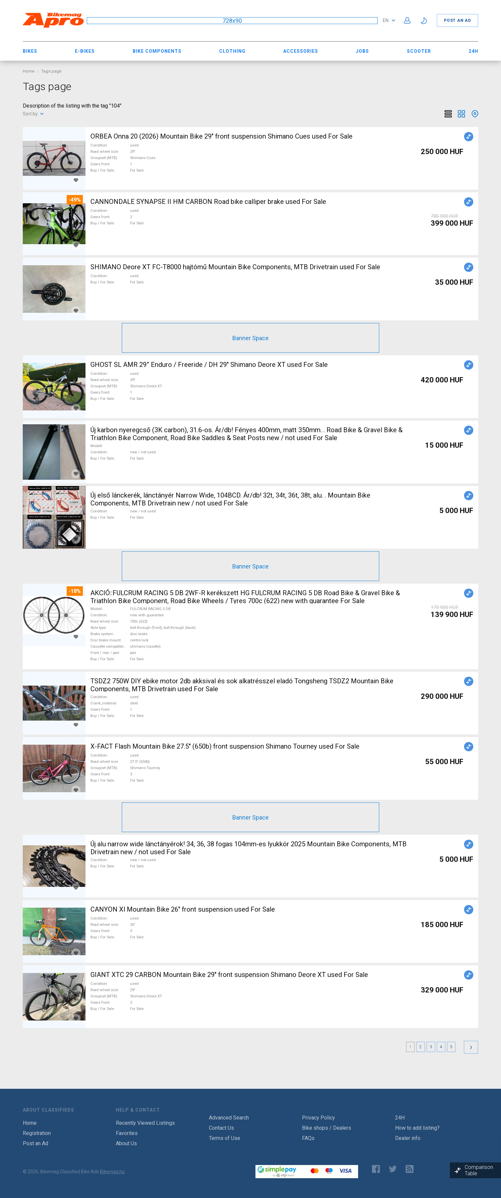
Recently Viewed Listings (145, 1123)
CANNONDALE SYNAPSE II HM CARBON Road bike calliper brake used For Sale (208, 202)
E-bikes (85, 51)
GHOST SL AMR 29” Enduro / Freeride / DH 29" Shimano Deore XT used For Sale (209, 365)
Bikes (30, 51)
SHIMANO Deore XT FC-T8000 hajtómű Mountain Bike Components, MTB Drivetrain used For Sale (235, 267)
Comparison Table (479, 1170)
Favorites (127, 1133)
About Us (126, 1143)
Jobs (362, 51)
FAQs (308, 1138)
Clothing (232, 51)
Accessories (300, 51)
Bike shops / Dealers (326, 1128)
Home (28, 71)
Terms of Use (224, 1138)
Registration (37, 1133)
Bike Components (157, 51)
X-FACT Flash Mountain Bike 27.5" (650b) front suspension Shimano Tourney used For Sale (224, 746)
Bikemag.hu (112, 1171)
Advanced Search (229, 1118)
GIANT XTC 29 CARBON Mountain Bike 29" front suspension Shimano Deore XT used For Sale (229, 975)
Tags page (51, 71)
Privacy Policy (318, 1118)
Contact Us (221, 1128)
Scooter (419, 51)
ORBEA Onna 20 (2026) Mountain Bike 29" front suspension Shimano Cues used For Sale (221, 136)
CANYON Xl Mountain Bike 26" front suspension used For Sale (182, 909)
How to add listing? (417, 1128)
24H (473, 51)
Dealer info (407, 1138)
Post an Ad (457, 20)
